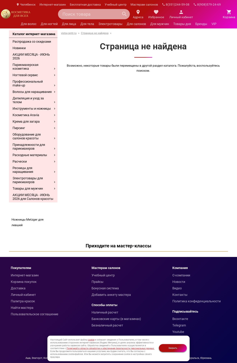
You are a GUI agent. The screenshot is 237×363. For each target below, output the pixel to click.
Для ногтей (49, 24)
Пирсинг (19, 128)
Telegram (179, 325)
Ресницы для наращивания (23, 170)
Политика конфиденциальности (196, 301)
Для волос (28, 24)
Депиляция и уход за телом (28, 100)
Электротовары (110, 24)
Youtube (178, 332)
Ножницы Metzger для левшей (27, 222)
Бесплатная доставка (85, 4)
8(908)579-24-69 (207, 4)
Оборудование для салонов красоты (27, 136)
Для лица (69, 24)
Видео (177, 288)
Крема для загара (26, 121)
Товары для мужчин (28, 188)
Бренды (201, 24)
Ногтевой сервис (25, 75)
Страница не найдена (94, 33)
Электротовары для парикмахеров (28, 180)
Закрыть (172, 348)
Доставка (18, 288)
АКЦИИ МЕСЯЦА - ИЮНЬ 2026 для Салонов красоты (33, 197)
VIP (214, 24)
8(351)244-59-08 (175, 4)
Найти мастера (22, 308)
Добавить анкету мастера (111, 295)
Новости (178, 282)
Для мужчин (159, 24)
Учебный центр (116, 4)
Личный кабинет (23, 295)
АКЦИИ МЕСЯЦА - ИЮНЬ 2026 (31, 56)
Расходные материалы (30, 155)
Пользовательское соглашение (34, 314)
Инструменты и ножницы (32, 108)
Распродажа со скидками (32, 41)
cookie (91, 340)
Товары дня (182, 24)
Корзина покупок (24, 282)
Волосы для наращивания (32, 92)
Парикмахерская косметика (25, 66)
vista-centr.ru (68, 33)
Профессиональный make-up (28, 83)
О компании (181, 275)
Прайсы (97, 282)
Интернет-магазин (53, 4)
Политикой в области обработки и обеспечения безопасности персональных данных (110, 348)
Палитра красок (23, 301)
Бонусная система (105, 288)
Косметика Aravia (26, 115)
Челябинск (26, 4)
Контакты (179, 295)
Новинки (19, 48)
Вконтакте (180, 319)
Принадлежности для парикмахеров (29, 146)
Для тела (87, 24)
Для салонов (136, 24)
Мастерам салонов (144, 4)
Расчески (20, 161)
